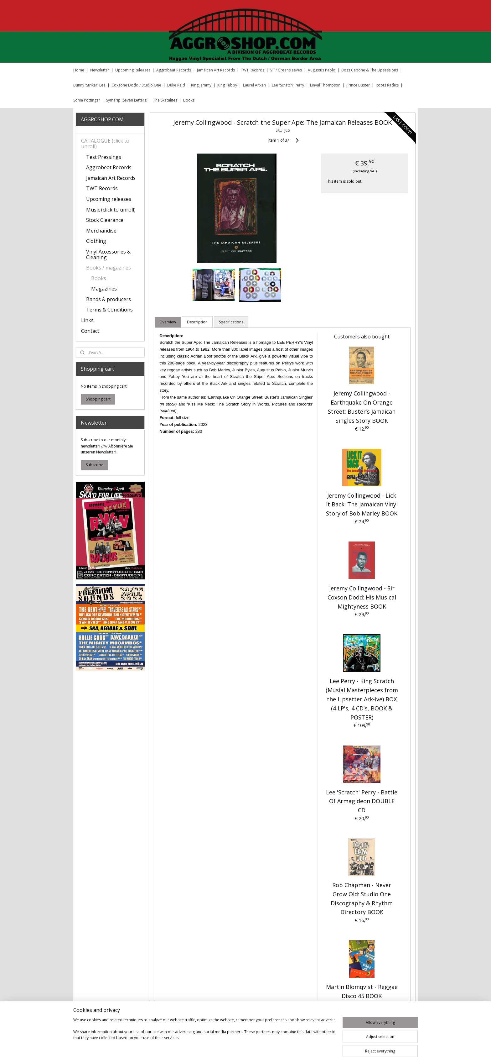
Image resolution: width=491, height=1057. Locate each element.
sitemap (270, 1045)
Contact (90, 330)
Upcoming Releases (132, 70)
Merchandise (101, 230)
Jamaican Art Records (216, 70)
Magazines (104, 288)
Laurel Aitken (254, 85)
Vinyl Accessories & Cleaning (108, 254)
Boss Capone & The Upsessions (369, 70)
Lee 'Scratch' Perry (288, 85)
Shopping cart (98, 399)
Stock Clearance (104, 220)
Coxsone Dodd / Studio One (136, 85)
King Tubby (227, 85)
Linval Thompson (325, 85)
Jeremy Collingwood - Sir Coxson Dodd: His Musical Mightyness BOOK (361, 597)
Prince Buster (358, 85)
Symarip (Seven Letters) (126, 100)
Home (78, 70)
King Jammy (201, 85)
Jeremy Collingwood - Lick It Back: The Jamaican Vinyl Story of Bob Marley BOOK (361, 504)
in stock (168, 404)
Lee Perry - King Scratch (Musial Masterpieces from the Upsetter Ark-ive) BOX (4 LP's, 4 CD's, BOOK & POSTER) (361, 699)
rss (283, 1045)
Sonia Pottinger (86, 100)
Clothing (96, 241)
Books (188, 100)
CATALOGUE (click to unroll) (105, 143)
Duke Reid (176, 85)
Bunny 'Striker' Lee (89, 85)
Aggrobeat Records (173, 70)
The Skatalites (165, 100)
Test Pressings (103, 157)
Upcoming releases (108, 199)
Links (87, 320)
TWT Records (252, 70)
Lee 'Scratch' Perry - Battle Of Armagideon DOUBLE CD (361, 801)
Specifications (231, 322)
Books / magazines (108, 267)
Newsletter (99, 70)
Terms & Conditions (109, 309)
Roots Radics (387, 85)
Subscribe (94, 465)
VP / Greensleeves (286, 70)
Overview (167, 322)
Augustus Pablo (321, 70)
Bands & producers (108, 299)
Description (197, 322)
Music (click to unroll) (111, 209)
